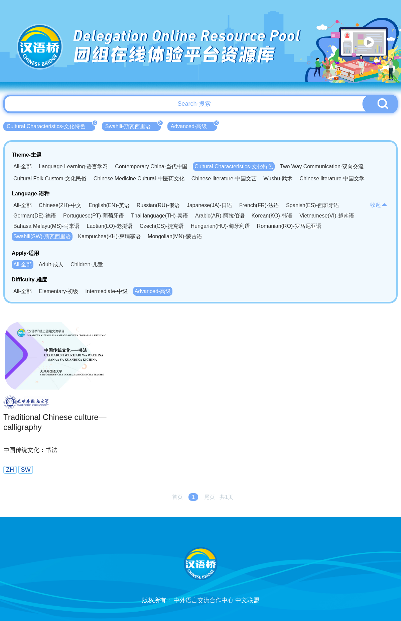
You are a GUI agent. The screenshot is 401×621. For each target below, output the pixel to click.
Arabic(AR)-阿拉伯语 (220, 215)
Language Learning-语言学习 (73, 166)
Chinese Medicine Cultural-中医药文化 (139, 178)
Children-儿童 (87, 264)
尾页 (209, 497)
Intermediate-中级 (106, 291)
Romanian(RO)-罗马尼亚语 (289, 226)
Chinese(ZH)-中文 (60, 205)
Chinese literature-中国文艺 (224, 178)
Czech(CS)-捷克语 (162, 226)
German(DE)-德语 (34, 215)
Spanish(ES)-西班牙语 (312, 205)
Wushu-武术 (278, 178)
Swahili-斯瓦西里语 (133, 125)
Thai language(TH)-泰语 (159, 215)
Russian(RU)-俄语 (158, 205)
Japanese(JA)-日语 (209, 205)
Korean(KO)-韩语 (272, 215)
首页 (177, 497)
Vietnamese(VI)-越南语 (326, 215)
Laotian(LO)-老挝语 (110, 226)
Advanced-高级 (194, 125)
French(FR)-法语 (259, 205)
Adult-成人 (51, 264)
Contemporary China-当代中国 (151, 166)
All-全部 (22, 166)
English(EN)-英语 (109, 205)
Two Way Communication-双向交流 (322, 166)
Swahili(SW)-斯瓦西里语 (42, 236)
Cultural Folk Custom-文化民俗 (50, 178)
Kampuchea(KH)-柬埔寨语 (109, 236)
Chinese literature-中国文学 (332, 178)
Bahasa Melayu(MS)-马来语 (46, 226)
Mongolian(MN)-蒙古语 (175, 236)
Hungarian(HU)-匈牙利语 (220, 226)
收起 (379, 205)
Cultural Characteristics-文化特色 (51, 125)
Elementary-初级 (58, 291)
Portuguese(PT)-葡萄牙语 (93, 215)
